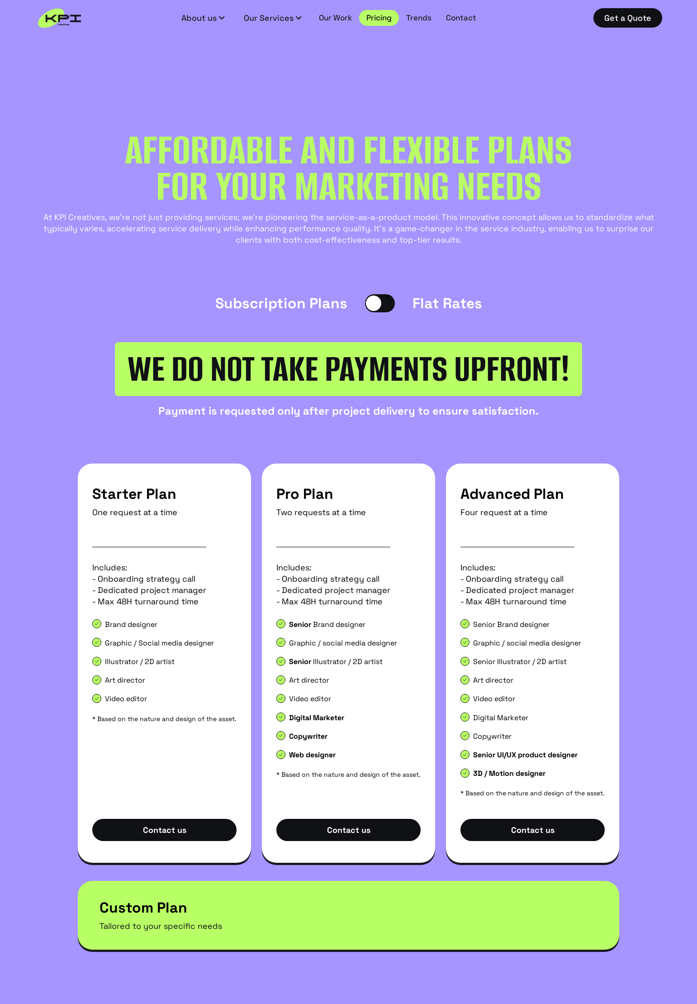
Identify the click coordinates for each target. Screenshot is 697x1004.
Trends (418, 18)
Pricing (379, 18)
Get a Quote (627, 18)
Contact (461, 18)
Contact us (164, 830)
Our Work (335, 18)
